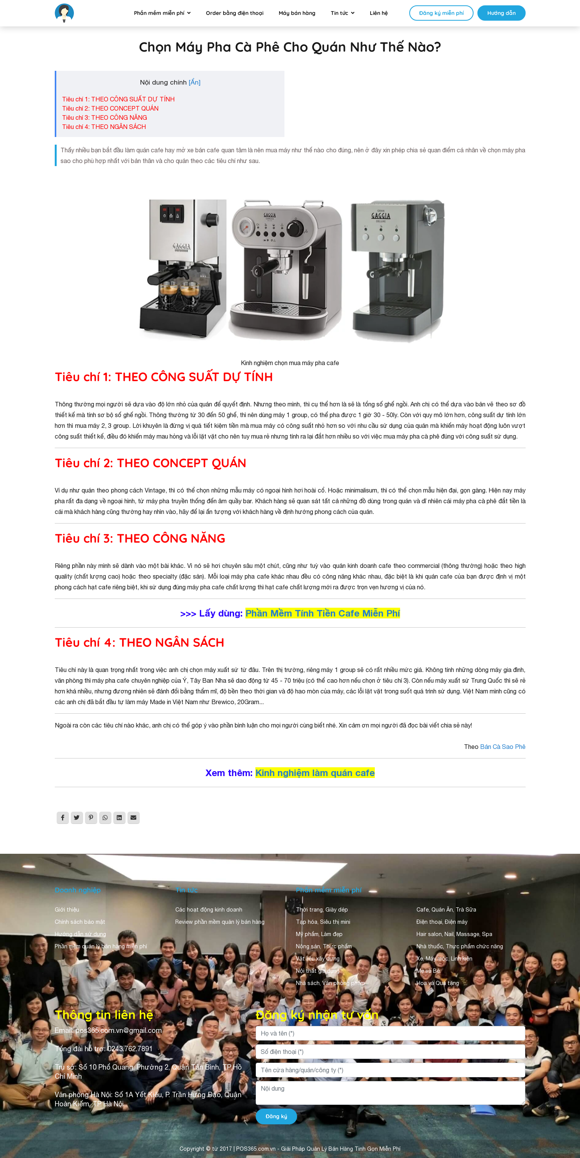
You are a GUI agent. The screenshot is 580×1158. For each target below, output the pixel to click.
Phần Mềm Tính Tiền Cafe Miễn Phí (322, 613)
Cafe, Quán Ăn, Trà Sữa (446, 910)
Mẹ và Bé (428, 971)
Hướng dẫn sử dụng (80, 934)
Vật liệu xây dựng (318, 959)
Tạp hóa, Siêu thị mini (323, 922)
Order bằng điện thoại (234, 13)
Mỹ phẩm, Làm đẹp (319, 934)
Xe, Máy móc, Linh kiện (444, 959)
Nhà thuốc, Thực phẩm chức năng (460, 946)
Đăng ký (276, 1116)
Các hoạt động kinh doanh (208, 910)
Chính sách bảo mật (80, 922)
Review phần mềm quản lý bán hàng (220, 922)
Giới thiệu (67, 910)
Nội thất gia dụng (318, 971)
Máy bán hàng (297, 13)
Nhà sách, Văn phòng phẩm (330, 983)
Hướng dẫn (501, 13)
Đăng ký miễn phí (441, 13)
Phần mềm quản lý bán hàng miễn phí (101, 946)
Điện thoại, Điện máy (442, 922)
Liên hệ (379, 13)
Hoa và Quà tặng (438, 983)
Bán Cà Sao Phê (503, 746)
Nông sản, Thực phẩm (324, 946)
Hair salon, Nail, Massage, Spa (454, 934)
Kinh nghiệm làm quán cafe (315, 772)
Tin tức (339, 13)
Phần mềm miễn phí (159, 13)
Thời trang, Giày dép (322, 910)
